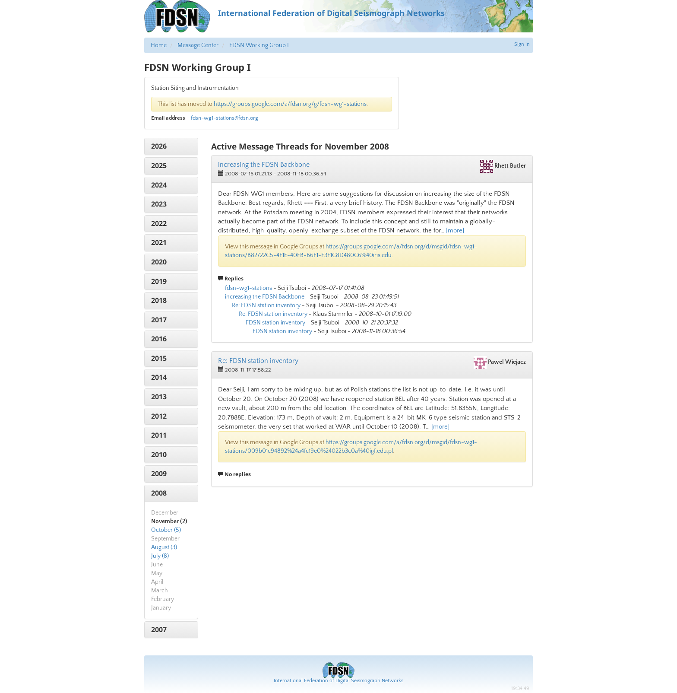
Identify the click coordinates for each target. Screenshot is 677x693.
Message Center (197, 45)
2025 (159, 165)
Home (159, 45)
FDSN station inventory (275, 322)
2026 (159, 146)
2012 (159, 416)
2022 (159, 223)
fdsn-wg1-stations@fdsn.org (224, 118)
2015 (159, 358)
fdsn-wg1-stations (248, 288)
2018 (159, 300)
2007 (159, 629)
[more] (455, 230)
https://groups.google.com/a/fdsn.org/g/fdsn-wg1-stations (290, 104)
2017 (159, 319)
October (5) (166, 530)
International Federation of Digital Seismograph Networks (338, 680)
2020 (159, 262)
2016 (159, 338)
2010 (159, 454)
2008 (159, 493)
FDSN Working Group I (259, 45)
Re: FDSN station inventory (266, 305)
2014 (159, 377)
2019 (159, 281)
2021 (159, 242)
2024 (159, 185)
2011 (159, 435)
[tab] (171, 146)
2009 (159, 473)
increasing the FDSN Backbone (264, 164)
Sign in (522, 44)
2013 (159, 396)
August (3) (164, 547)
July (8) (160, 556)
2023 (159, 204)
